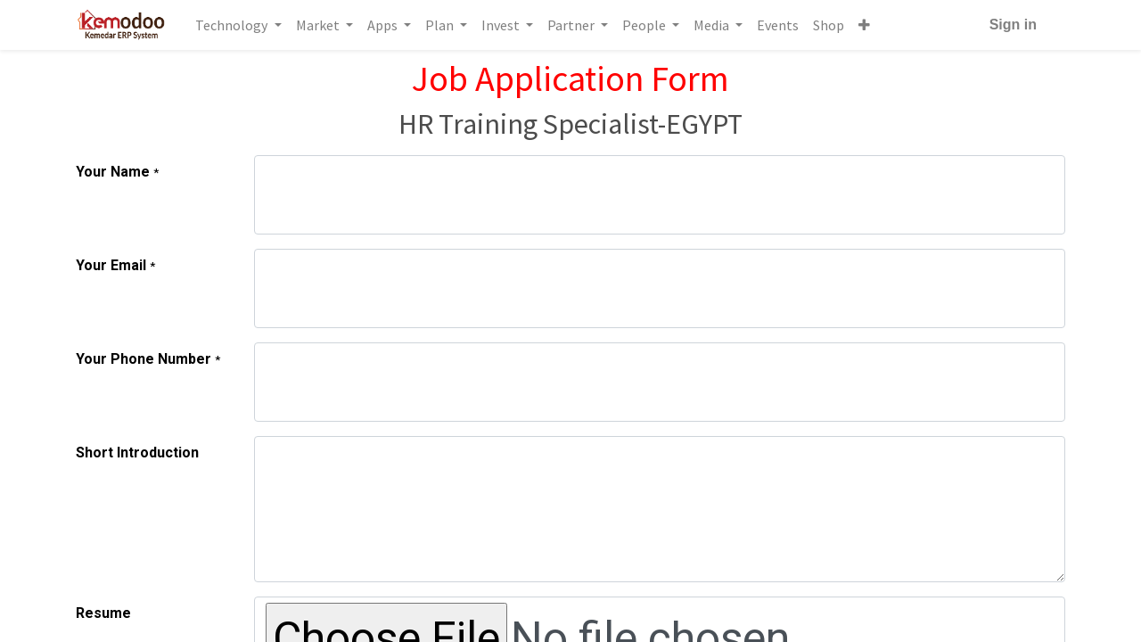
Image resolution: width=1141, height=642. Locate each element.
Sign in (1013, 24)
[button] (864, 25)
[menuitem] (778, 25)
